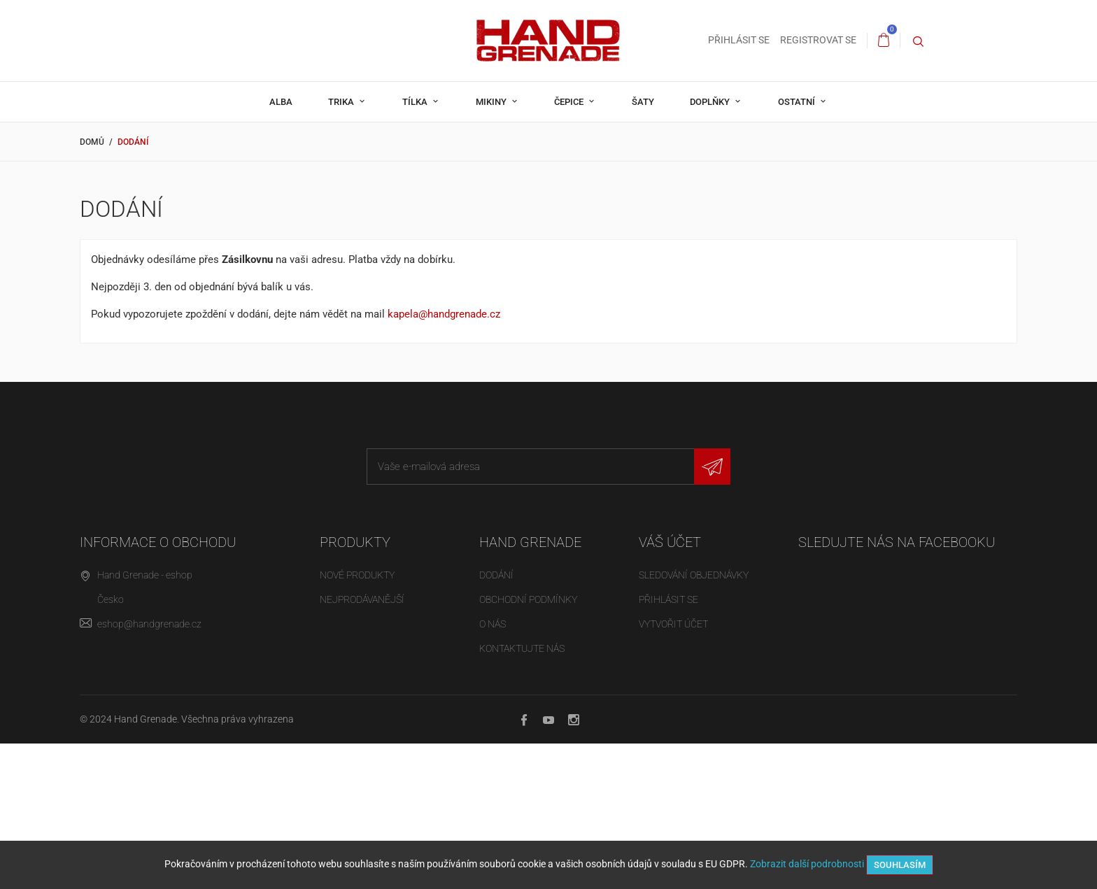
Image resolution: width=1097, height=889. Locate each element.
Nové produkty (357, 575)
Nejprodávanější (362, 599)
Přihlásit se (668, 599)
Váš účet (670, 542)
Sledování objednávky (694, 575)
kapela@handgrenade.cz (444, 314)
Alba (280, 102)
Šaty (643, 102)
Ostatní (797, 102)
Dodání (496, 575)
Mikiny (492, 102)
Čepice (570, 102)
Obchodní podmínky (528, 599)
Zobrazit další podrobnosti (807, 863)
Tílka (416, 102)
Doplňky (711, 102)
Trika (342, 102)
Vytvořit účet (673, 624)
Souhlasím (900, 865)
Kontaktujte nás (522, 648)
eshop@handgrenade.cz (149, 624)
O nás (492, 624)
